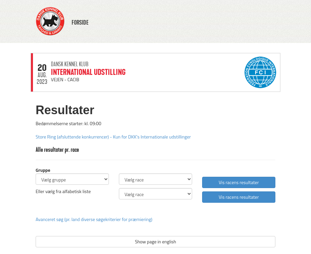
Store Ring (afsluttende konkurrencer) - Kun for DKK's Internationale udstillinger (113, 136)
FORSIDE (80, 23)
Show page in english (155, 241)
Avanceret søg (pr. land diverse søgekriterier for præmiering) (94, 219)
